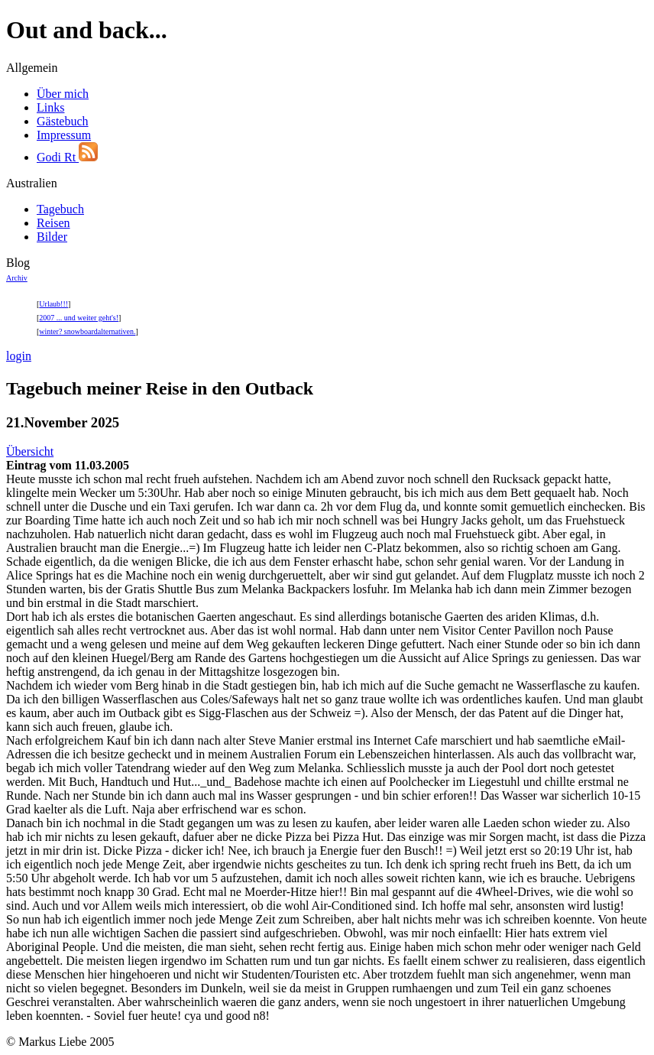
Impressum (64, 134)
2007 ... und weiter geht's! (78, 317)
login (18, 355)
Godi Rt (67, 157)
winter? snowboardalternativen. (87, 331)
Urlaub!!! (53, 304)
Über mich (63, 93)
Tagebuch (60, 209)
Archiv (17, 278)
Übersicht (29, 451)
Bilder (52, 236)
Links (50, 107)
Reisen (53, 222)
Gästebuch (63, 121)
